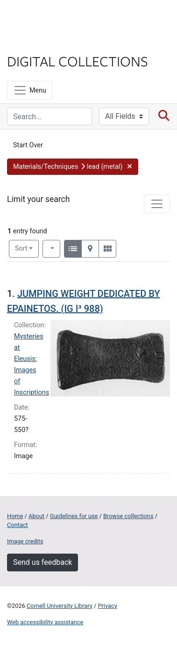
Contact (17, 524)
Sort (21, 248)
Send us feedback (42, 562)
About (36, 515)
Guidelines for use (74, 515)
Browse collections (128, 515)
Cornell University (53, 18)
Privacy (107, 605)
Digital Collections (77, 60)
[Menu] (29, 90)
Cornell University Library (59, 605)
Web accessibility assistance (45, 622)
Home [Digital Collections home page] (15, 515)
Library (35, 42)
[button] (72, 167)
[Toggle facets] (157, 204)
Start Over (28, 145)
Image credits (25, 541)
